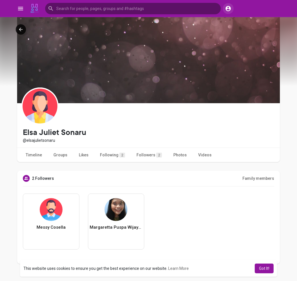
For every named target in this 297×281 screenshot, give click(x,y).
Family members (258, 178)
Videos (205, 155)
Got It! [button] (264, 268)
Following (112, 155)
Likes (84, 155)
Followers (149, 155)
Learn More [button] (178, 268)
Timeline (34, 155)
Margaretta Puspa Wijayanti (116, 227)
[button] (133, 8)
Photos (180, 155)
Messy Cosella (51, 227)
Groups (60, 155)
